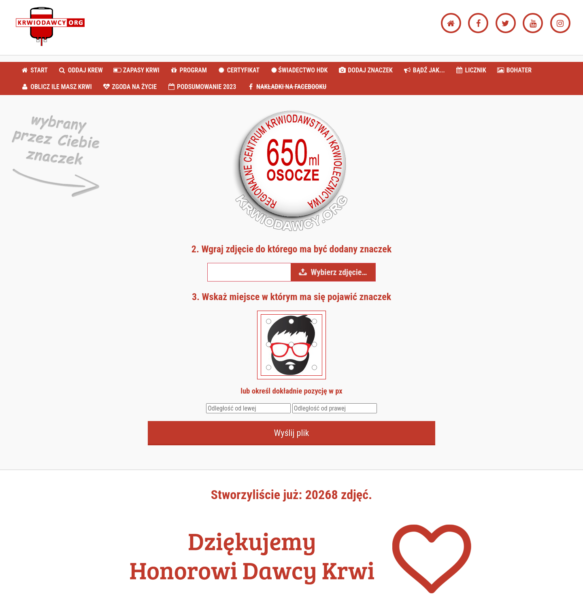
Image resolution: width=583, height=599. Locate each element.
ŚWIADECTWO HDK (299, 70)
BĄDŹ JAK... (424, 70)
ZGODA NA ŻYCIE (129, 87)
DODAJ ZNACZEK (365, 70)
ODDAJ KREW (80, 70)
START (34, 70)
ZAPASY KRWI (136, 70)
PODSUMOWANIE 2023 (201, 87)
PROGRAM (188, 70)
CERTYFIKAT (238, 70)
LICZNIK (470, 70)
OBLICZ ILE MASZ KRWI (56, 87)
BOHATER (514, 70)
